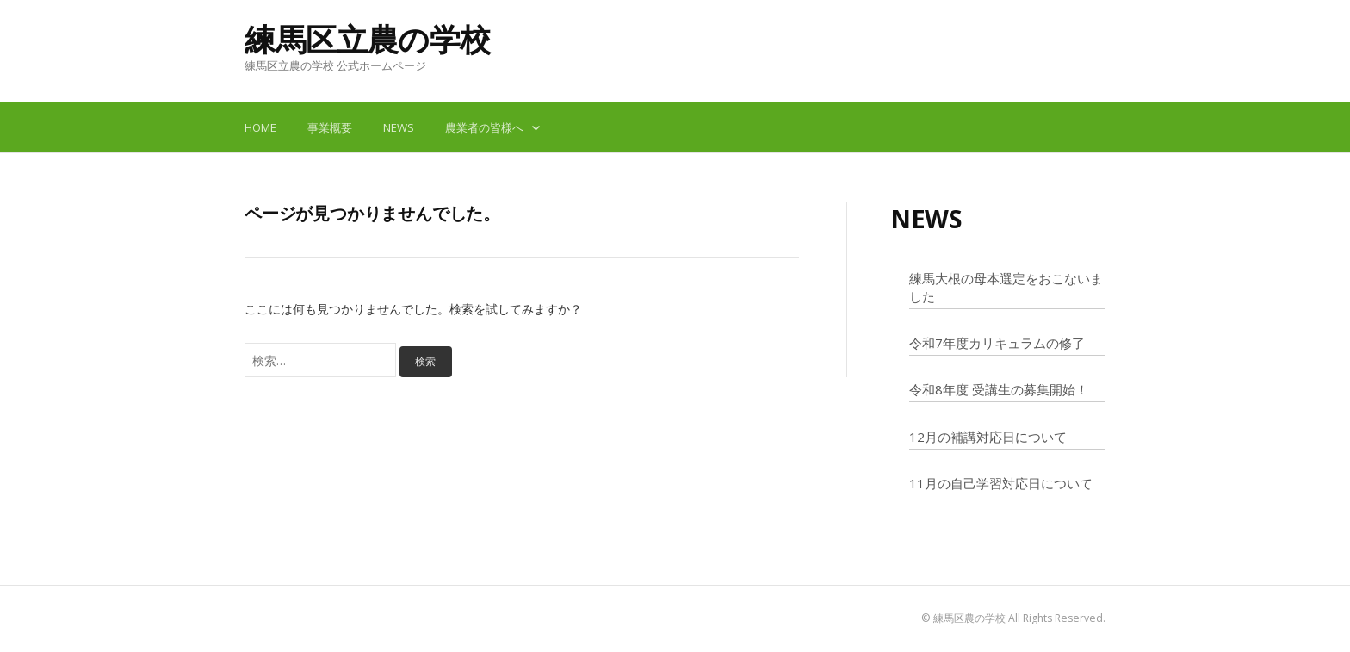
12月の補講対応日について (988, 436)
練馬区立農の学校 (368, 39)
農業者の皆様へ (484, 127)
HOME (260, 127)
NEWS (398, 127)
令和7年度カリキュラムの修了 (997, 342)
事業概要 (329, 127)
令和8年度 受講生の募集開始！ (998, 389)
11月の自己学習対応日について (1001, 483)
